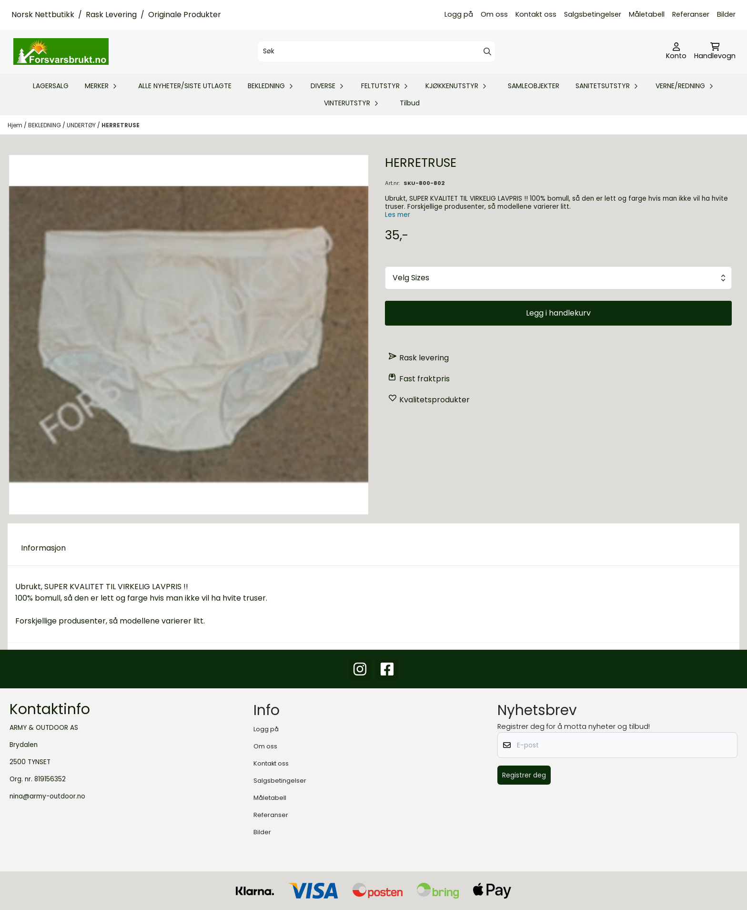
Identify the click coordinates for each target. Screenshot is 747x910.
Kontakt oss (535, 14)
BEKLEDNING (45, 125)
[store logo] (61, 51)
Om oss (494, 14)
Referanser (690, 14)
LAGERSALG (51, 86)
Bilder (726, 14)
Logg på (458, 14)
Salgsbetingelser (592, 14)
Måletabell (647, 14)
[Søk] (376, 51)
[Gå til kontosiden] (676, 51)
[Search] (487, 51)
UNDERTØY (82, 125)
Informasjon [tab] (43, 547)
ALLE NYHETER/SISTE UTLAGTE (185, 86)
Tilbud (410, 103)
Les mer (397, 215)
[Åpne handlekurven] (714, 51)
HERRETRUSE (120, 125)
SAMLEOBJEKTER (533, 86)
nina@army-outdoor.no (47, 796)
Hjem (16, 125)
